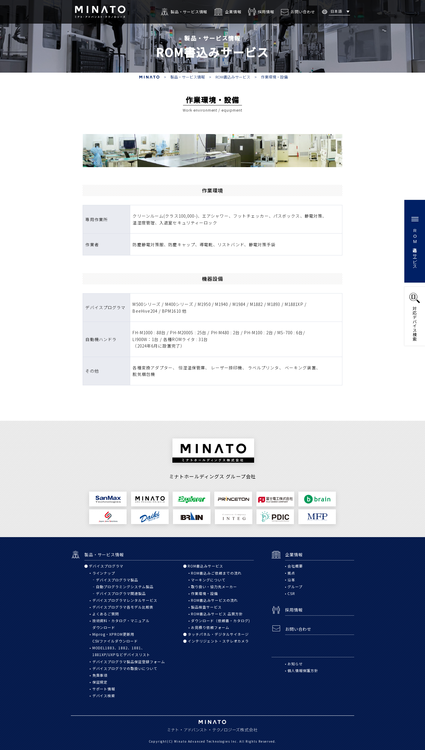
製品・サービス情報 (187, 77)
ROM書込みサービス (232, 77)
